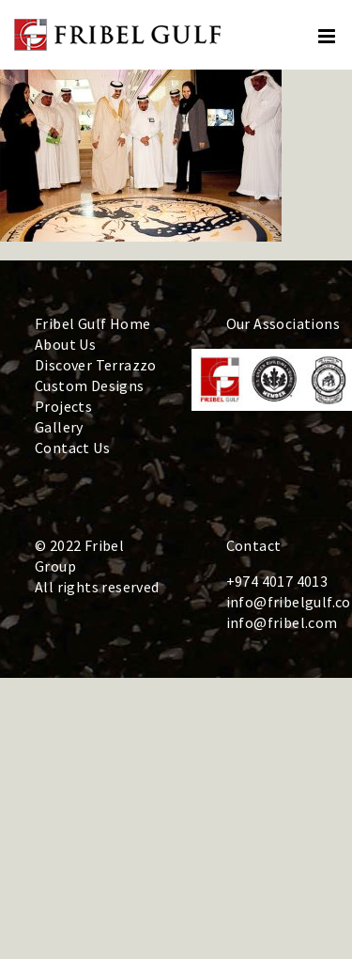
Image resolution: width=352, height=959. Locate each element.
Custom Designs (90, 385)
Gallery (59, 426)
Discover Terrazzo (96, 364)
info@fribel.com (282, 622)
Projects (63, 406)
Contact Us (72, 447)
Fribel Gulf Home (92, 323)
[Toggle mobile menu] (328, 36)
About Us (65, 344)
